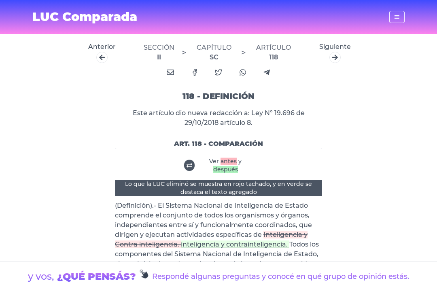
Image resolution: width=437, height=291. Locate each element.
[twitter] (218, 72)
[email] (170, 72)
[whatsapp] (242, 72)
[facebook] (194, 72)
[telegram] (266, 72)
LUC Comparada (84, 17)
